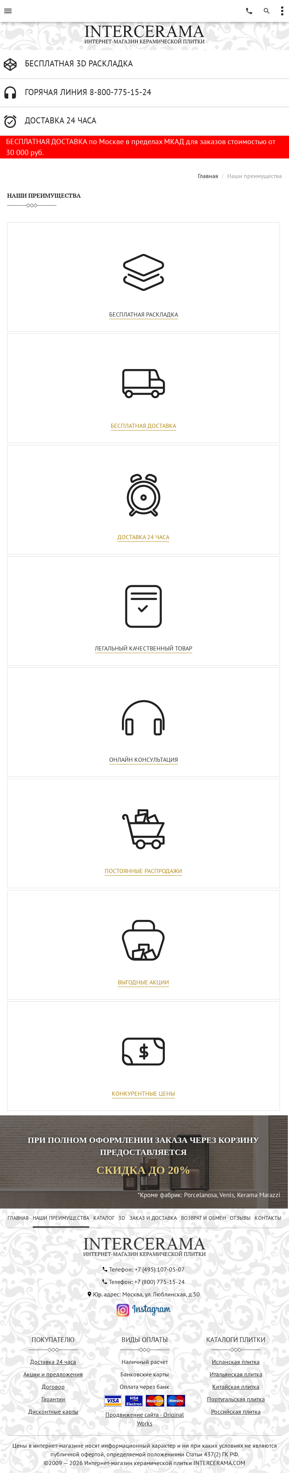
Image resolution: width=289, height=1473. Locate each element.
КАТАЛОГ (103, 1218)
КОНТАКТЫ (268, 1218)
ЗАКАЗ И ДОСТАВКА (153, 1218)
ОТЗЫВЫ (240, 1218)
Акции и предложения (53, 1374)
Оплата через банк (144, 1386)
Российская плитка (236, 1411)
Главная (208, 176)
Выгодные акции (143, 982)
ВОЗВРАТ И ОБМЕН (203, 1218)
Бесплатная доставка (143, 425)
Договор (53, 1386)
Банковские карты (144, 1374)
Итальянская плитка (236, 1374)
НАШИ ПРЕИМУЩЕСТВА (61, 1218)
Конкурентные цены (143, 1093)
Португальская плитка (236, 1399)
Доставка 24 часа (143, 537)
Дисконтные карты (53, 1411)
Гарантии (53, 1399)
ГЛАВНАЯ (18, 1218)
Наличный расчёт (145, 1361)
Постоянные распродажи (143, 871)
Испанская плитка (236, 1361)
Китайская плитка (235, 1386)
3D (122, 1218)
